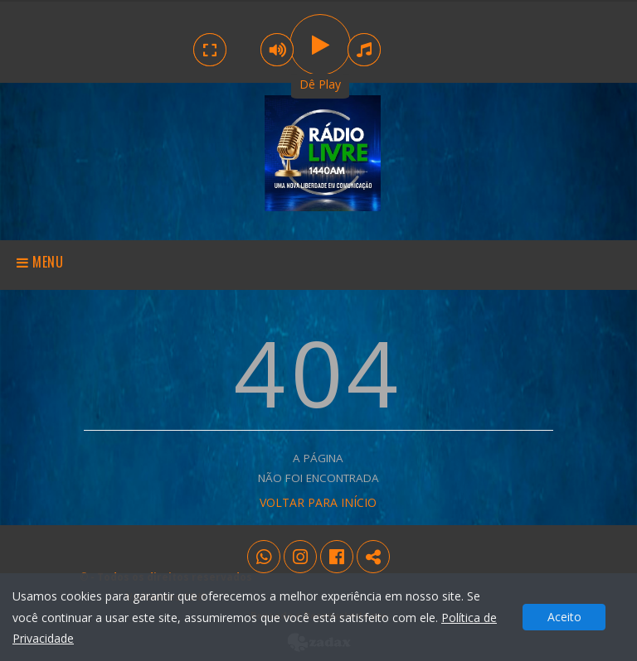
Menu (40, 262)
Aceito (564, 617)
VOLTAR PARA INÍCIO (318, 502)
